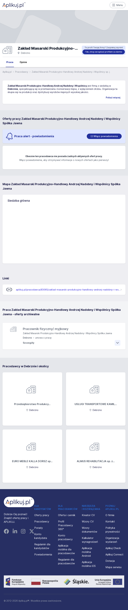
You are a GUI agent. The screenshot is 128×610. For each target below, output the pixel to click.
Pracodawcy (21, 71)
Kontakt (110, 521)
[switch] (104, 136)
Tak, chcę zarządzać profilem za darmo (103, 52)
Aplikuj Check (113, 548)
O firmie (109, 515)
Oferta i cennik (66, 515)
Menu (117, 5)
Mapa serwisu (113, 567)
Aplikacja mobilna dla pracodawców (66, 549)
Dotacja (110, 560)
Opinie (23, 62)
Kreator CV (88, 515)
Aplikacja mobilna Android (87, 552)
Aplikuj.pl (7, 71)
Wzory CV (88, 521)
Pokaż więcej (113, 97)
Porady (38, 527)
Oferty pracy (41, 515)
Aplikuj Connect (114, 554)
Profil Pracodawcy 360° (65, 525)
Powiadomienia (43, 554)
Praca (9, 62)
